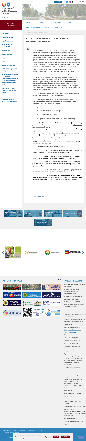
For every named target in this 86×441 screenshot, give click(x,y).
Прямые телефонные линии (12, 214)
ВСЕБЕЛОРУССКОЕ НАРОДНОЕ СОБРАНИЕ (9, 100)
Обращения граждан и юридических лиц (37, 27)
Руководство (40, 22)
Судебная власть (7, 41)
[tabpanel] (32, 302)
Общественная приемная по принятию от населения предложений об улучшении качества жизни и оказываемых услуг (10, 79)
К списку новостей (38, 196)
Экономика (6, 33)
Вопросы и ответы (41, 223)
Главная (28, 32)
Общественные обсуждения (7, 46)
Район (69, 22)
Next (83, 252)
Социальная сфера (9, 37)
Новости (27, 22)
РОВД (3, 58)
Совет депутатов (56, 22)
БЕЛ (7, 17)
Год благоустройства (8, 65)
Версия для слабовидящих (12, 24)
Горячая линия (6, 96)
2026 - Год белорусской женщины (9, 70)
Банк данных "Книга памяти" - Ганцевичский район (9, 90)
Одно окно (58, 27)
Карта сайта (81, 1)
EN (5, 17)
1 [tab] (58, 279)
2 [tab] (60, 279)
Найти (58, 2)
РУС (2, 17)
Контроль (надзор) (8, 54)
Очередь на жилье (70, 214)
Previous (3, 252)
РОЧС (3, 61)
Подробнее (48, 437)
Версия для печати (28, 49)
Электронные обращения (49, 214)
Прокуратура (7, 50)
